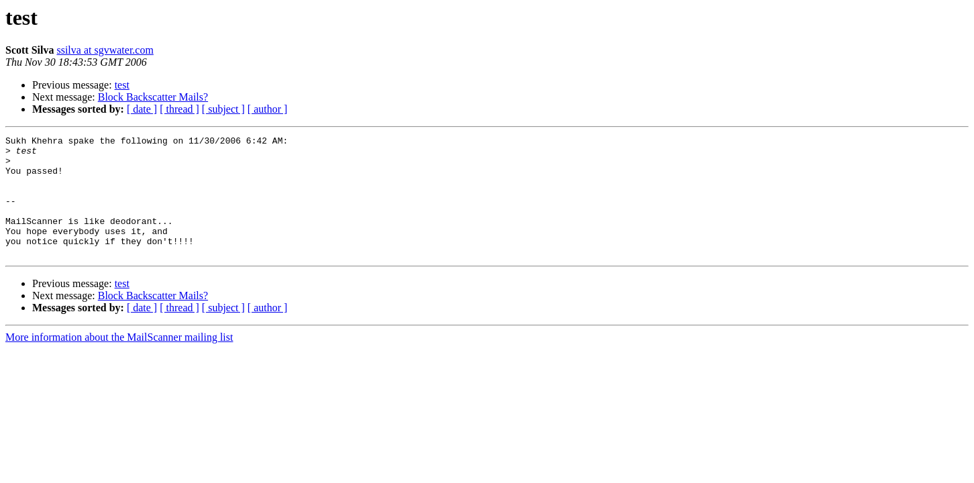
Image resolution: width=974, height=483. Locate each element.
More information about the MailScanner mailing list (119, 361)
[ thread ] (179, 109)
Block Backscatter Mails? (153, 97)
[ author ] (268, 109)
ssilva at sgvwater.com (104, 50)
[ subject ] (223, 109)
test (122, 85)
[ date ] (142, 109)
